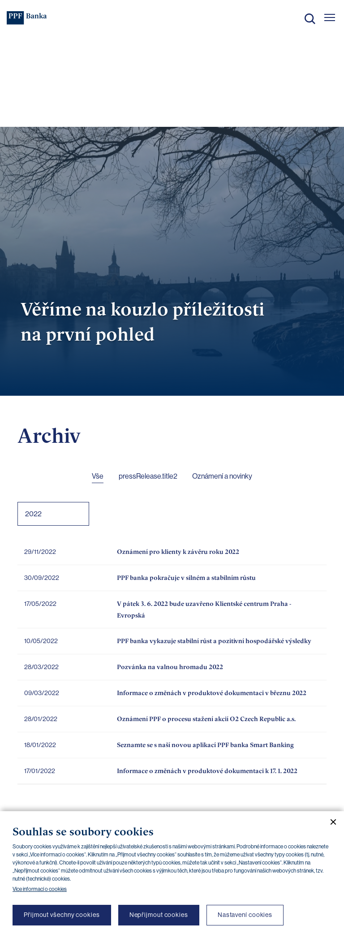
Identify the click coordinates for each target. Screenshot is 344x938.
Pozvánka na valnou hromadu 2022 (170, 666)
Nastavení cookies (245, 914)
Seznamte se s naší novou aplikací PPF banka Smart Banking (205, 744)
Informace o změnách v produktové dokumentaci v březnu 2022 (211, 692)
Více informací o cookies (40, 889)
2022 (33, 514)
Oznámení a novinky (222, 476)
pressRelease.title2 (148, 476)
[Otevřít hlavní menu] (329, 17)
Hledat (310, 18)
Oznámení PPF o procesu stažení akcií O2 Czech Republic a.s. (206, 718)
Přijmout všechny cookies (62, 914)
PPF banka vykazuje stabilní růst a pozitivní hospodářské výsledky (214, 640)
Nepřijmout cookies (158, 914)
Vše (97, 476)
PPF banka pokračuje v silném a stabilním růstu (186, 577)
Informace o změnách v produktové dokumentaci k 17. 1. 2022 (207, 770)
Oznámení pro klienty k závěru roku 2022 (178, 551)
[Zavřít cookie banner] (329, 822)
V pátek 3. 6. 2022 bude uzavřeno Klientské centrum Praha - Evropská (204, 609)
